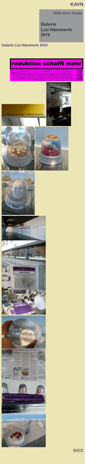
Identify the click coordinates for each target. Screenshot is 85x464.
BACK (78, 450)
